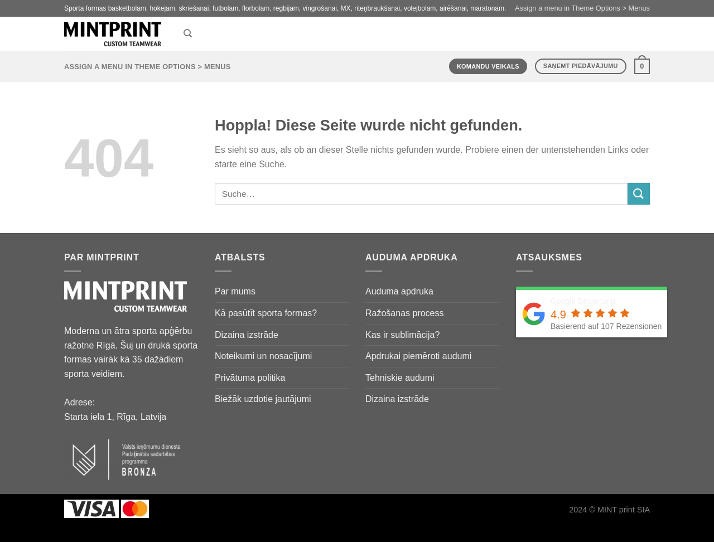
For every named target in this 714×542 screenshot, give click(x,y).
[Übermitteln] (639, 194)
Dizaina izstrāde (246, 335)
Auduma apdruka (399, 291)
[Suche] (187, 33)
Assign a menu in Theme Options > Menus (582, 8)
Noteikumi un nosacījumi (263, 356)
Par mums (235, 291)
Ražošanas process (404, 313)
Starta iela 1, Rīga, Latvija (115, 417)
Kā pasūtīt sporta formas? (266, 313)
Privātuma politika (250, 378)
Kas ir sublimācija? (402, 335)
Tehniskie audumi (400, 378)
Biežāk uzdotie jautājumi (263, 399)
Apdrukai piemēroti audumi (418, 356)
